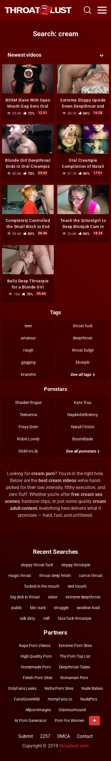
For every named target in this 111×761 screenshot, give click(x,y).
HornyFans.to (60, 699)
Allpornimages (38, 709)
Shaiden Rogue (28, 402)
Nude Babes (92, 688)
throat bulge (83, 350)
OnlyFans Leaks (22, 688)
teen (28, 325)
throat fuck (82, 325)
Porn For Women (69, 720)
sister (53, 597)
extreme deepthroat (83, 597)
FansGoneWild (27, 699)
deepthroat (82, 338)
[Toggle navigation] (102, 10)
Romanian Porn (74, 677)
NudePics (88, 699)
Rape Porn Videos (35, 645)
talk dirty (27, 618)
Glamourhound (72, 709)
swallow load (88, 607)
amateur (28, 338)
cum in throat (91, 575)
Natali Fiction (83, 426)
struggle (61, 607)
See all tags (82, 374)
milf (46, 618)
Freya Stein (28, 426)
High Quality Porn (36, 656)
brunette (28, 374)
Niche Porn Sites (59, 688)
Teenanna (28, 414)
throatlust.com (74, 746)
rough (28, 350)
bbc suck (38, 607)
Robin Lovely (28, 439)
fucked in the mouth (41, 586)
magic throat (19, 575)
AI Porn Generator (30, 720)
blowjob (83, 362)
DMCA (63, 736)
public (16, 607)
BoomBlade (82, 439)
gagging (28, 362)
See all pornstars (83, 451)
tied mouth (77, 586)
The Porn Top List (75, 656)
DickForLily (28, 451)
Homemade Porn (36, 667)
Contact (84, 736)
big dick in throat (25, 597)
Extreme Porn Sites (75, 645)
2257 (45, 736)
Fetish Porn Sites (38, 677)
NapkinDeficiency (82, 414)
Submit (25, 736)
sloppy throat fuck (37, 565)
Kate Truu (82, 402)
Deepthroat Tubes (74, 667)
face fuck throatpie (74, 618)
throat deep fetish (55, 575)
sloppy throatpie (75, 565)
